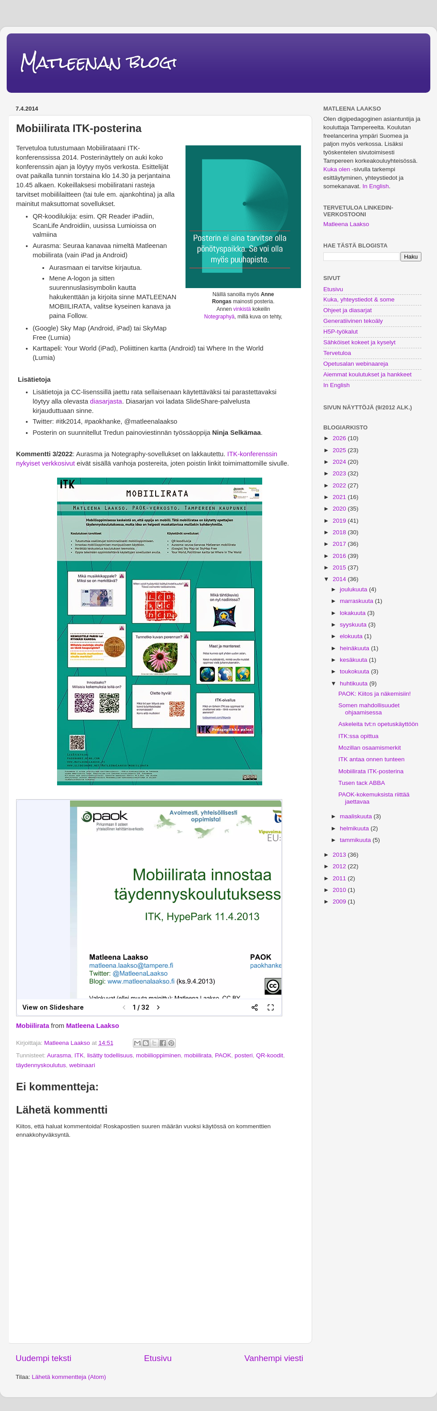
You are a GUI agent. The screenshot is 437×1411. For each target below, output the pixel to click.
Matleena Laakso (92, 1025)
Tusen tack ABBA (361, 783)
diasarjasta (105, 401)
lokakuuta (353, 613)
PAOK (223, 1055)
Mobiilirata (32, 1025)
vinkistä (242, 309)
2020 (340, 508)
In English (376, 186)
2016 (340, 556)
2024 (340, 461)
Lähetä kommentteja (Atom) (69, 1377)
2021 (340, 497)
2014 (340, 579)
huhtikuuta (354, 683)
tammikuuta (356, 840)
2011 (340, 878)
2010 (340, 890)
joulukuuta (354, 589)
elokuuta (352, 636)
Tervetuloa (337, 353)
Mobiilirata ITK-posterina (371, 771)
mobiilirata (198, 1055)
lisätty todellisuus (109, 1055)
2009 (340, 901)
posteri (244, 1055)
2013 (340, 854)
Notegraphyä (219, 317)
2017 (340, 543)
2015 (340, 567)
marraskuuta (357, 601)
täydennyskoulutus (41, 1065)
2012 (340, 866)
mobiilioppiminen (158, 1055)
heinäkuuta (355, 648)
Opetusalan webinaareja (355, 363)
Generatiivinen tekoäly (353, 321)
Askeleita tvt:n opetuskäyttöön (378, 724)
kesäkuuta (354, 659)
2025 (340, 450)
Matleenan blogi (98, 62)
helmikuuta (355, 828)
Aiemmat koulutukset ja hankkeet (367, 374)
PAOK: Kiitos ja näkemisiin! (374, 693)
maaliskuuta (357, 816)
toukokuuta (355, 671)
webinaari (82, 1065)
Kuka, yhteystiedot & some (359, 299)
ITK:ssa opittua (358, 736)
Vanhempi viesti (273, 1358)
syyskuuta (354, 624)
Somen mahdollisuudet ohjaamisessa (369, 709)
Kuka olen (336, 169)
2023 (340, 473)
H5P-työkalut (340, 331)
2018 (340, 532)
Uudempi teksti (43, 1358)
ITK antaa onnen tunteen (371, 759)
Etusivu (158, 1358)
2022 (340, 485)
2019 (340, 520)
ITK (79, 1055)
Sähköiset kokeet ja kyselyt (359, 342)
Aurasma (59, 1055)
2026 (340, 438)
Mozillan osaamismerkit (369, 747)
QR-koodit (269, 1055)
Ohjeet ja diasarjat (347, 310)
